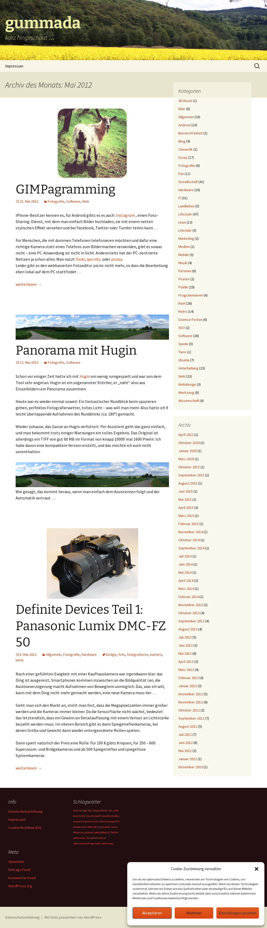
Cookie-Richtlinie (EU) (24, 827)
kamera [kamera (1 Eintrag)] (77, 821)
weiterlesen (29, 284)
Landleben (186, 206)
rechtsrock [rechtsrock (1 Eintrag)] (79, 838)
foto (121, 654)
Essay (182, 157)
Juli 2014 (185, 556)
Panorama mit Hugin (76, 350)
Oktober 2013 (189, 613)
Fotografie (56, 201)
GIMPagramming (66, 189)
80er (181, 108)
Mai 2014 (185, 572)
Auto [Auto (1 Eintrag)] (75, 810)
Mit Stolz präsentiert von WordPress (73, 917)
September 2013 (191, 621)
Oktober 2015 (189, 467)
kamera (156, 654)
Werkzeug (186, 392)
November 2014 (190, 532)
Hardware (89, 654)
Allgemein (53, 654)
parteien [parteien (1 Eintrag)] (89, 832)
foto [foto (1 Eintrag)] (90, 810)
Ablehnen (194, 912)
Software (73, 201)
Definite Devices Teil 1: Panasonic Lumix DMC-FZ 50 (91, 626)
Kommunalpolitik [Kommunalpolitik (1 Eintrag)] (109, 821)
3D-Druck (185, 100)
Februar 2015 (188, 523)
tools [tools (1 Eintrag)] (97, 843)
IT (179, 198)
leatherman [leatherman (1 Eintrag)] (80, 827)
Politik (183, 287)
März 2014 (186, 588)
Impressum (14, 66)
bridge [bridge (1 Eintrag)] (83, 810)
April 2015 (185, 507)
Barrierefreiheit (190, 133)
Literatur (185, 230)
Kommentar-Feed (22, 877)
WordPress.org (20, 886)
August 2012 (187, 726)
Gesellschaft (188, 181)
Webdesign (187, 384)
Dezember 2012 (190, 694)
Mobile (183, 254)
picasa (116, 259)
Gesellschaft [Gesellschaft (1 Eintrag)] (93, 816)
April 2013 (185, 661)
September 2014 (191, 548)
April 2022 (185, 434)
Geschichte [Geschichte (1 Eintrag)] (79, 816)
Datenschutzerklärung (25, 811)
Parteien (184, 271)
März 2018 (186, 459)
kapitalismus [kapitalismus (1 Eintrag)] (90, 821)
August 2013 (187, 629)
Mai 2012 (185, 750)
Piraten (184, 279)
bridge (111, 654)
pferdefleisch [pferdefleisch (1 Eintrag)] (102, 832)
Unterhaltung (188, 368)
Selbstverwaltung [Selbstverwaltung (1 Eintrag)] (83, 843)
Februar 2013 (188, 677)
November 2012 (190, 702)
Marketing (186, 238)
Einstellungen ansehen (237, 912)
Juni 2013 (185, 645)
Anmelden (16, 861)
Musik (182, 262)
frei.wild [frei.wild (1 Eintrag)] (113, 810)
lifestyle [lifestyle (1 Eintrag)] (92, 827)
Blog (181, 141)
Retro (182, 311)
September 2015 (191, 475)
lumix (19, 660)
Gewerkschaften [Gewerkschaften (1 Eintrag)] (110, 816)
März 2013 (186, 669)
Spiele (183, 343)
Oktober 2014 (189, 540)
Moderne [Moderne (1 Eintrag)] (78, 832)
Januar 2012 (187, 758)
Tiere (182, 352)
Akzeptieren (152, 912)
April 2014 (185, 580)
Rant (181, 303)
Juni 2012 (185, 742)
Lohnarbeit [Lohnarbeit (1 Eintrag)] (104, 827)
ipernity (94, 259)
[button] (256, 869)
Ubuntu (183, 360)
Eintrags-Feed (19, 869)
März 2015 (186, 515)
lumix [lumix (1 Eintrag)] (114, 827)
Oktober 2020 (189, 442)
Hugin (85, 376)
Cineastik (185, 149)
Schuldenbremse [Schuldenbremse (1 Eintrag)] (96, 838)
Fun (181, 173)
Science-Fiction (190, 319)
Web (85, 201)
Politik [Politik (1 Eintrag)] (114, 832)
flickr (80, 259)
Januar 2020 (187, 450)
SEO (181, 327)
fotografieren (137, 654)
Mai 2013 (185, 653)
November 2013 (190, 604)
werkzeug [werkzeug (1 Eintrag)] (107, 843)
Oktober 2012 (189, 710)
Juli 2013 (185, 637)
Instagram (125, 215)
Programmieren (190, 295)
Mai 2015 (185, 499)
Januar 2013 (187, 686)
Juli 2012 (185, 734)
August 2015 (187, 483)
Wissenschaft (188, 400)
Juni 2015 (185, 491)
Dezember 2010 (190, 767)
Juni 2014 (185, 564)
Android (184, 125)
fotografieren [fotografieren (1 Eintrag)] (100, 810)
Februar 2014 (188, 596)
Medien (184, 246)
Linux (182, 222)
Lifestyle (185, 214)
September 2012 (191, 718)
